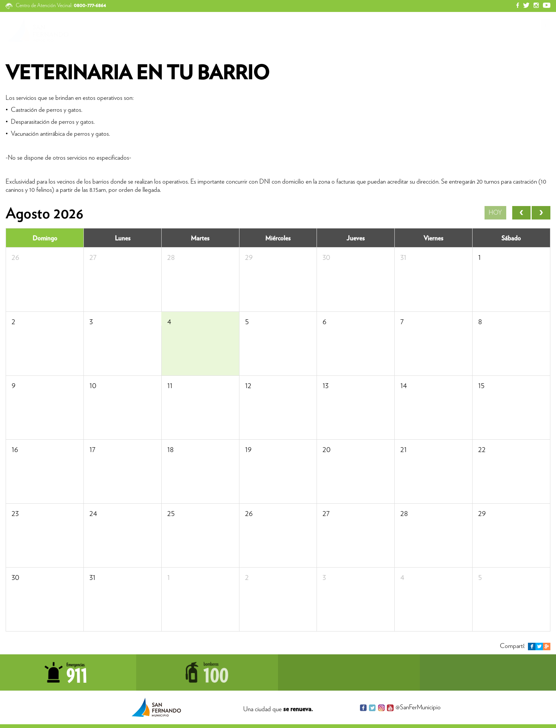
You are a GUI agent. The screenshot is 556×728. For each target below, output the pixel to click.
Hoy (495, 212)
